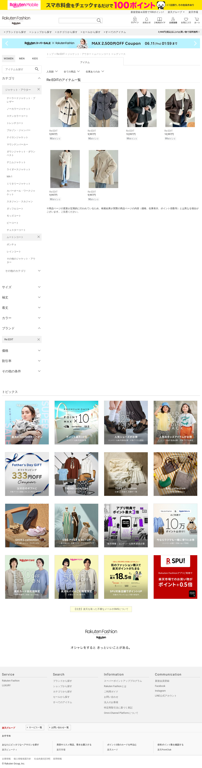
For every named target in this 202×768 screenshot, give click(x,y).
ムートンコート (15, 237)
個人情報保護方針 (22, 759)
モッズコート (14, 215)
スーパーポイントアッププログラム (123, 681)
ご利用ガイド (111, 691)
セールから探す (61, 697)
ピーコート (13, 222)
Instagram (160, 690)
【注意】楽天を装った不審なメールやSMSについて (101, 609)
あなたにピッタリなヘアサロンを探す (20, 744)
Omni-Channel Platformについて (121, 713)
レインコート (14, 251)
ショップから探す (62, 686)
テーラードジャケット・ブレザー (21, 100)
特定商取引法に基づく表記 (118, 707)
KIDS (35, 58)
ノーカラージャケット (18, 108)
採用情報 (57, 759)
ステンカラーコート (17, 116)
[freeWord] (22, 69)
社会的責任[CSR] (42, 759)
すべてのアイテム (62, 702)
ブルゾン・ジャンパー (18, 130)
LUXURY (6, 685)
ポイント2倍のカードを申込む (122, 744)
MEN (22, 58)
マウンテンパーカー (17, 144)
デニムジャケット (16, 162)
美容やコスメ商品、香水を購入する (74, 744)
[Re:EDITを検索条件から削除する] (39, 339)
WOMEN (8, 58)
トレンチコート (15, 123)
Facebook (160, 686)
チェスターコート (16, 230)
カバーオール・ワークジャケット (21, 192)
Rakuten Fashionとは (115, 686)
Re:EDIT (60, 54)
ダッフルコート (15, 208)
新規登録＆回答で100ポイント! (147, 12)
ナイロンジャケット (17, 137)
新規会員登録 (162, 681)
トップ (50, 54)
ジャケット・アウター (18, 89)
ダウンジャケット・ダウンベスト (21, 153)
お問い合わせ (111, 697)
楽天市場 (193, 12)
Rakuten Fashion (11, 680)
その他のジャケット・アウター (21, 260)
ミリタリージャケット (18, 183)
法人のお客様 (111, 702)
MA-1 (9, 176)
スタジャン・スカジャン (20, 201)
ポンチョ (11, 244)
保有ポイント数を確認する (170, 744)
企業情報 (6, 759)
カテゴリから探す (62, 691)
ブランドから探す (62, 681)
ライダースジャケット (18, 169)
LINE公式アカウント (166, 695)
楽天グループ (175, 12)
